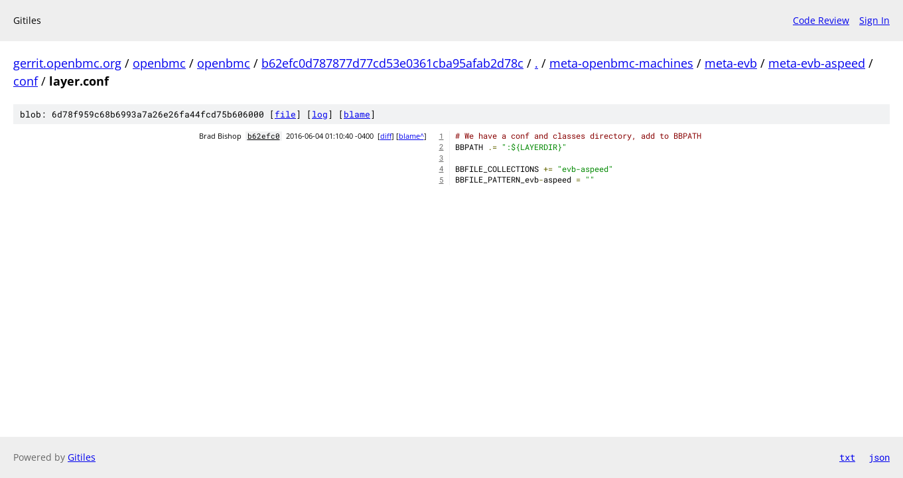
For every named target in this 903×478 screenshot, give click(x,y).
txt (847, 457)
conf (25, 81)
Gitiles (82, 457)
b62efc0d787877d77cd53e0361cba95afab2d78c (392, 63)
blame (357, 114)
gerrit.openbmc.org (67, 63)
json (879, 457)
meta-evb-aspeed (816, 63)
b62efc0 (263, 136)
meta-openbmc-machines (621, 63)
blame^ (411, 136)
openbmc (159, 63)
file (285, 114)
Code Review (821, 20)
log (320, 114)
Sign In (874, 20)
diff (385, 136)
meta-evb (731, 63)
